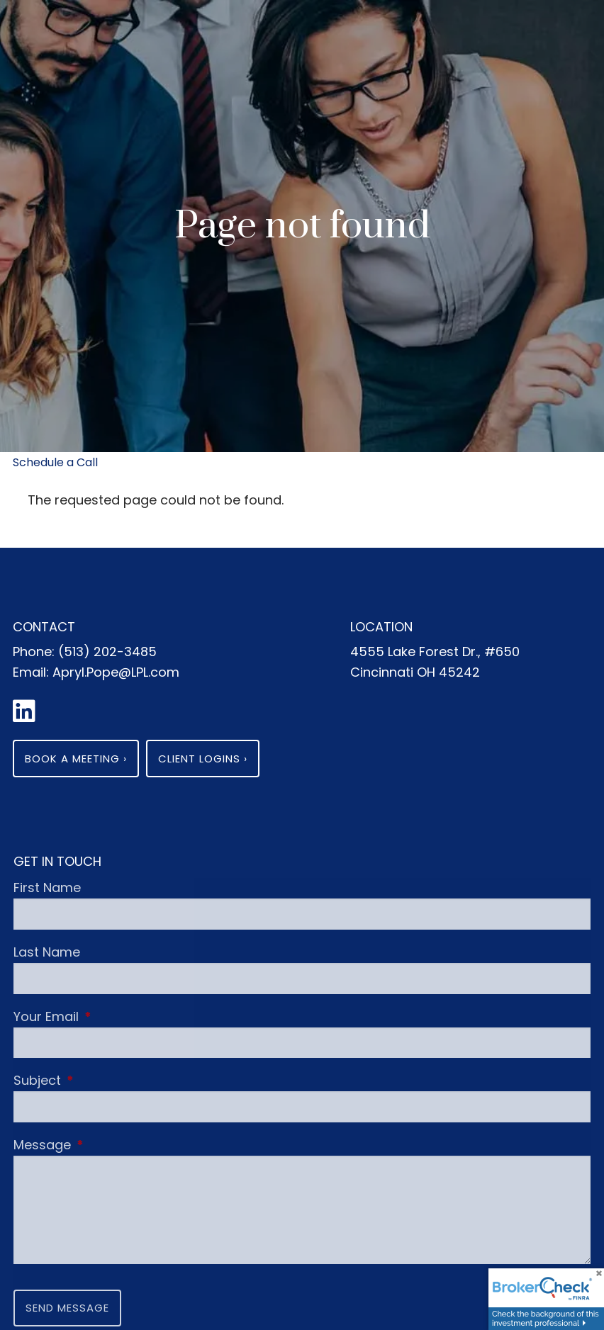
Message (108, 1145)
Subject (103, 1080)
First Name (47, 887)
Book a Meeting (76, 758)
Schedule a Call (55, 462)
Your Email (112, 1016)
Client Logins (202, 758)
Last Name (46, 952)
